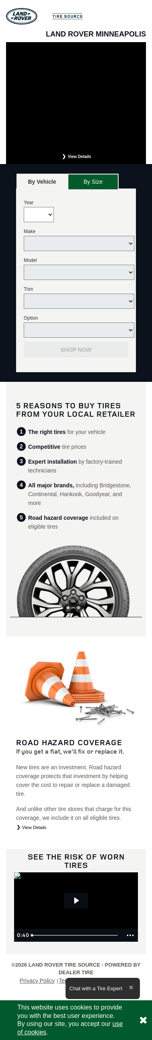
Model (30, 260)
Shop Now (76, 350)
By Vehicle (42, 183)
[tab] (42, 181)
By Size (93, 181)
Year (28, 202)
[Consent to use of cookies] (143, 1020)
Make (29, 231)
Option (31, 318)
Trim (28, 289)
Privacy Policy (37, 980)
